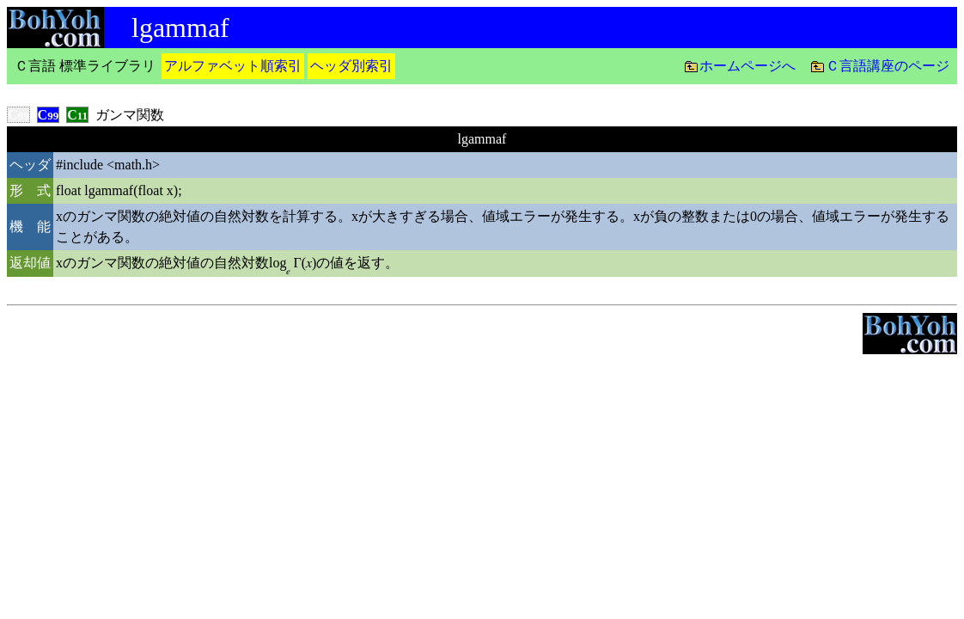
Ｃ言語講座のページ (887, 65)
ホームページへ (747, 65)
